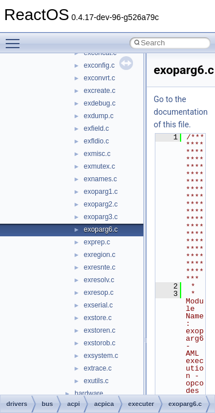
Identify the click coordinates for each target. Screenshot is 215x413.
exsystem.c (101, 356)
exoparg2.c (101, 204)
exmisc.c (97, 154)
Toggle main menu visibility (15, 38)
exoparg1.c (101, 192)
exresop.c (99, 293)
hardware (89, 393)
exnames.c (100, 179)
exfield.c (96, 128)
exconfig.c (99, 65)
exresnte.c (99, 267)
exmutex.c (99, 166)
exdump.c (99, 116)
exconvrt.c (99, 78)
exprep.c (97, 242)
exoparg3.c (101, 217)
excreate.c (99, 91)
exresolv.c (99, 280)
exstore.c (98, 318)
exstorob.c (99, 343)
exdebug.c (99, 103)
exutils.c (96, 381)
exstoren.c (99, 330)
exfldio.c (96, 141)
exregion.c (99, 255)
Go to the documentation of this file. (181, 112)
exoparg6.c (101, 229)
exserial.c (98, 305)
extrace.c (98, 368)
